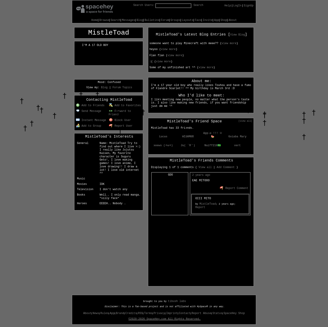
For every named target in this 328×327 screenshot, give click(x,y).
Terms (148, 313)
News (95, 313)
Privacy (159, 313)
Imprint (172, 313)
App (112, 313)
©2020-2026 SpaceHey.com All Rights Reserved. (164, 319)
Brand (120, 313)
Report (200, 207)
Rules (104, 313)
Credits (131, 313)
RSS (140, 313)
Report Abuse (201, 313)
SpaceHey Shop (234, 313)
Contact (184, 313)
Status (217, 313)
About (87, 313)
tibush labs (177, 301)
